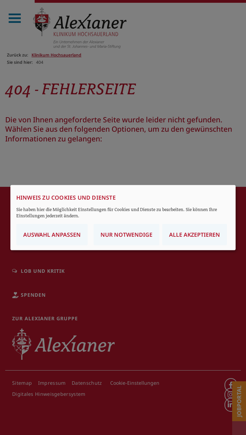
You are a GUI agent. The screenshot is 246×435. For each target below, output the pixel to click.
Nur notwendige (126, 234)
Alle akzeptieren (194, 234)
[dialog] (123, 217)
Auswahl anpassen (52, 234)
